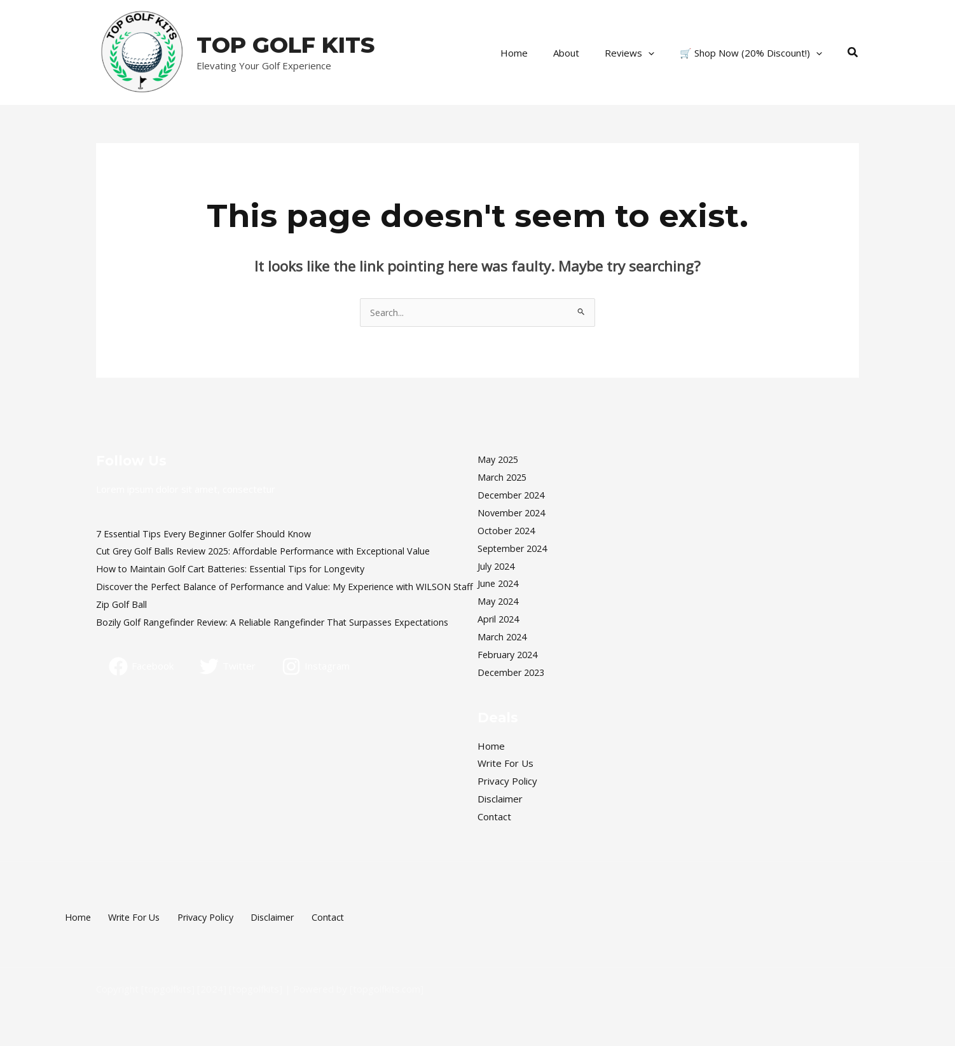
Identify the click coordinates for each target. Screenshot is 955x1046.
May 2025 (499, 459)
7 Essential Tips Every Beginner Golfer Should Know (210, 534)
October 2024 (509, 531)
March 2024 (504, 637)
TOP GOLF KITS (285, 44)
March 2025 (504, 477)
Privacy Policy (507, 781)
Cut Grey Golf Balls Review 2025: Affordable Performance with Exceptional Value (272, 551)
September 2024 (515, 548)
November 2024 (514, 513)
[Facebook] (142, 667)
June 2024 (499, 583)
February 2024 (510, 655)
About (582, 52)
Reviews (639, 53)
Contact (494, 817)
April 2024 (500, 619)
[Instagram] (317, 667)
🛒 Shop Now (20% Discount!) (754, 53)
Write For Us (505, 763)
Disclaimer (500, 799)
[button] (853, 53)
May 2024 (499, 601)
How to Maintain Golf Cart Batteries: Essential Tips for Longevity (238, 569)
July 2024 (498, 566)
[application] (658, 53)
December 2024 (513, 495)
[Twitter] (229, 667)
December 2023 (513, 672)
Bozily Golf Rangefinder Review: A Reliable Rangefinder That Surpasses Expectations (282, 622)
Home (536, 52)
